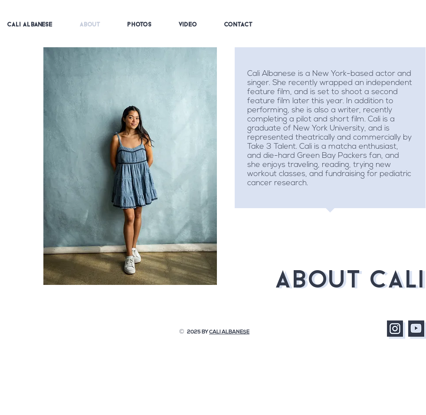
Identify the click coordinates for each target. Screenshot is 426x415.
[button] (139, 25)
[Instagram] (396, 329)
